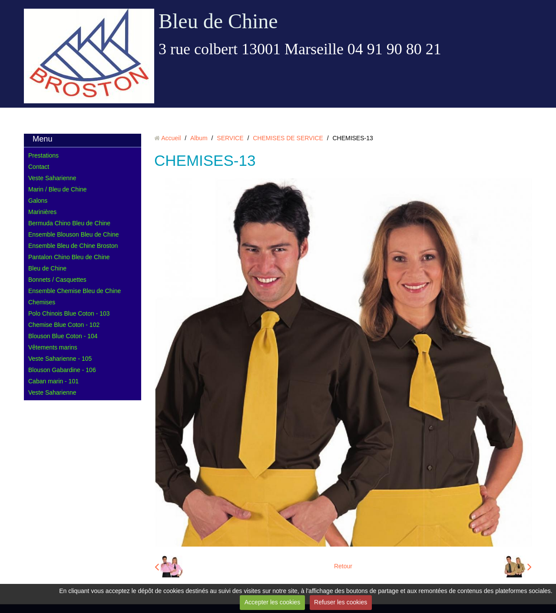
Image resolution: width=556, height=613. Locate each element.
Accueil (171, 138)
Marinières (42, 211)
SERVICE (230, 138)
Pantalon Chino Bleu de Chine (69, 257)
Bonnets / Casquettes (57, 279)
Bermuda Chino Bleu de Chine (69, 223)
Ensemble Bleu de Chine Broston (73, 245)
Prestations (43, 155)
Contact (38, 166)
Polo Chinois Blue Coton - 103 (69, 313)
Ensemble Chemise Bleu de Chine (74, 290)
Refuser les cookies (340, 602)
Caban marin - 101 (53, 381)
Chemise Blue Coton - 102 (63, 324)
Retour (343, 566)
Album (199, 138)
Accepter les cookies (272, 602)
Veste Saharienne (52, 178)
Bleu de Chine (218, 21)
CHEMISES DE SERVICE (288, 138)
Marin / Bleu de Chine (57, 189)
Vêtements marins (52, 347)
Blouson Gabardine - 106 (62, 369)
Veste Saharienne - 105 (60, 358)
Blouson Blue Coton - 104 (63, 336)
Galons (37, 200)
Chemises (41, 302)
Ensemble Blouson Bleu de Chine (73, 234)
